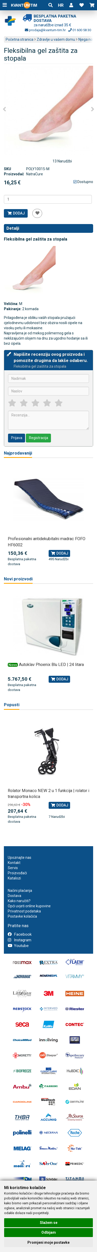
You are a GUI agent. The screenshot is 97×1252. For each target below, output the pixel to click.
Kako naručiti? (19, 901)
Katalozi (14, 878)
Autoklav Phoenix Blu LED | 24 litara (51, 664)
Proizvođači (17, 873)
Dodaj (16, 213)
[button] (71, 5)
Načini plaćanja (20, 890)
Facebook (20, 934)
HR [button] (61, 5)
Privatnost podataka (24, 911)
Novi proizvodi (18, 578)
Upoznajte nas (19, 857)
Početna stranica (19, 39)
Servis (13, 868)
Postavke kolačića (22, 916)
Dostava (14, 896)
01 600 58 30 (79, 30)
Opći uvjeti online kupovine (29, 906)
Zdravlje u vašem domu (56, 39)
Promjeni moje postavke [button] (48, 1242)
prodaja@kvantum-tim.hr (45, 30)
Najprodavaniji (18, 453)
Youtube (18, 945)
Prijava (16, 438)
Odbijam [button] (48, 1232)
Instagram (19, 940)
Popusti (11, 704)
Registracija (38, 438)
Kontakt (14, 863)
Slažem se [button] (48, 1223)
